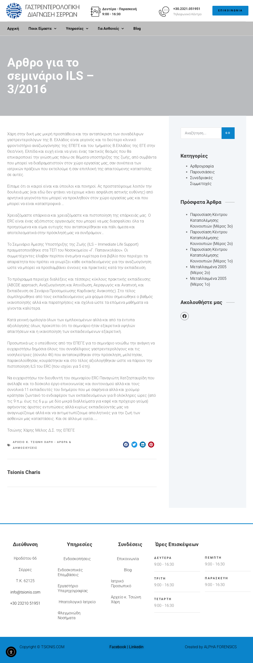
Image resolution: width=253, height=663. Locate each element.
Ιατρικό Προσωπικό (121, 583)
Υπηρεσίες (77, 28)
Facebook (117, 647)
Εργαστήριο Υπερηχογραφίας (73, 588)
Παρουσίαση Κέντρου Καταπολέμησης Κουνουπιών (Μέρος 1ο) (211, 255)
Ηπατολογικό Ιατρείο (77, 602)
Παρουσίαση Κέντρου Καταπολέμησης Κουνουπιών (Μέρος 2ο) (211, 238)
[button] (126, 445)
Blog (137, 28)
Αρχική (13, 28)
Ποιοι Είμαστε (42, 28)
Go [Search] (228, 133)
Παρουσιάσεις (202, 172)
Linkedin (136, 647)
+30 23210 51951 (25, 603)
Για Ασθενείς (111, 28)
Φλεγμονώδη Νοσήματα (69, 615)
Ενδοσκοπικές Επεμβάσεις (70, 572)
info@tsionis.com (25, 592)
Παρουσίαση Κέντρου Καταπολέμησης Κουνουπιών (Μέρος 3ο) (211, 220)
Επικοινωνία (128, 558)
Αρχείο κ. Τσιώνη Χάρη (126, 599)
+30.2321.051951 (186, 9)
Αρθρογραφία (202, 166)
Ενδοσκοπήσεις (77, 558)
